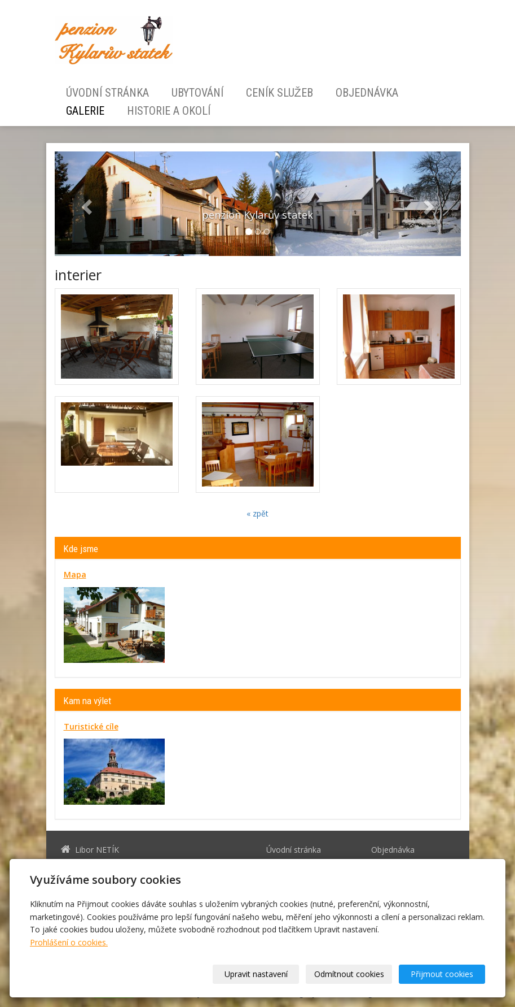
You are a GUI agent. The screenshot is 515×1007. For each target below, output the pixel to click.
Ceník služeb (279, 92)
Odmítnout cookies (349, 974)
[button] (85, 203)
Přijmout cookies (442, 974)
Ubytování (197, 92)
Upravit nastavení (256, 974)
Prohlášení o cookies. (69, 942)
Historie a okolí (168, 111)
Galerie (85, 111)
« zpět (257, 513)
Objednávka (367, 92)
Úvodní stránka (107, 92)
